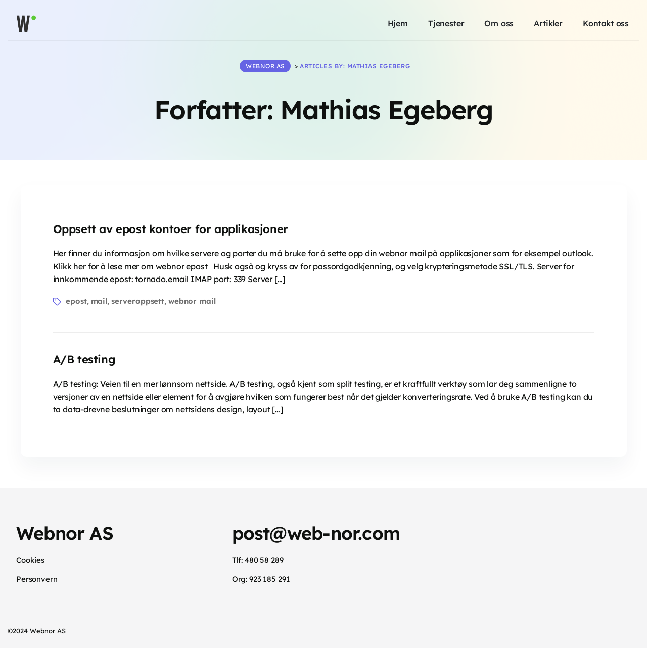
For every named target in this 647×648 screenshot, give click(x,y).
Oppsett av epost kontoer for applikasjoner (170, 229)
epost (76, 301)
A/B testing (84, 359)
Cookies (30, 560)
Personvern (37, 579)
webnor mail (192, 301)
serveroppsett (137, 301)
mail (99, 301)
